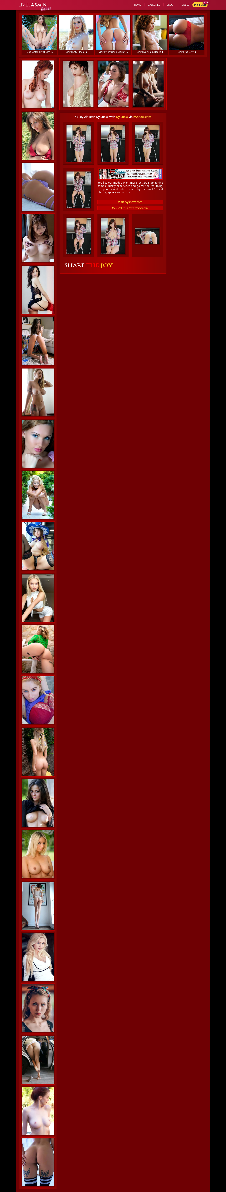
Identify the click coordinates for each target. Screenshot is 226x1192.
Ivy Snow (122, 117)
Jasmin (32, 5)
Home (137, 5)
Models (184, 5)
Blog (170, 5)
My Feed (200, 5)
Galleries (154, 5)
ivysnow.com (142, 117)
